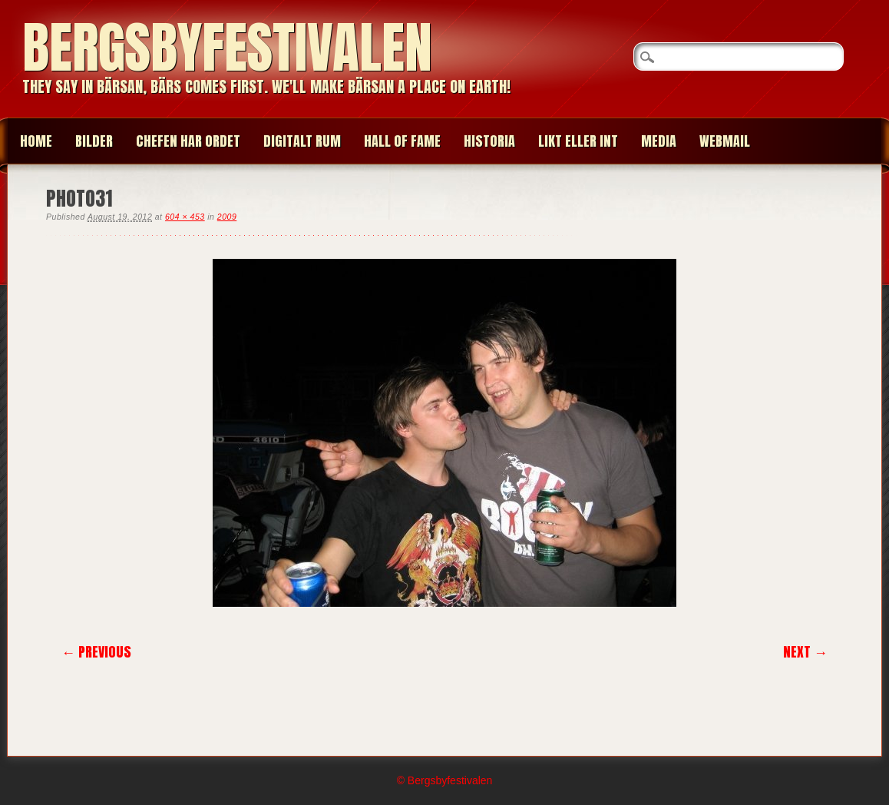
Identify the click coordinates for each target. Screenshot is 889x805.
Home (36, 141)
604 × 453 (185, 216)
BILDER (94, 141)
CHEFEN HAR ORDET (188, 141)
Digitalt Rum (302, 141)
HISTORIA (489, 141)
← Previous (96, 651)
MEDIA (658, 141)
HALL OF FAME (402, 141)
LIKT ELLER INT (578, 141)
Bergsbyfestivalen (227, 47)
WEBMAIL (724, 141)
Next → (805, 651)
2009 (226, 216)
